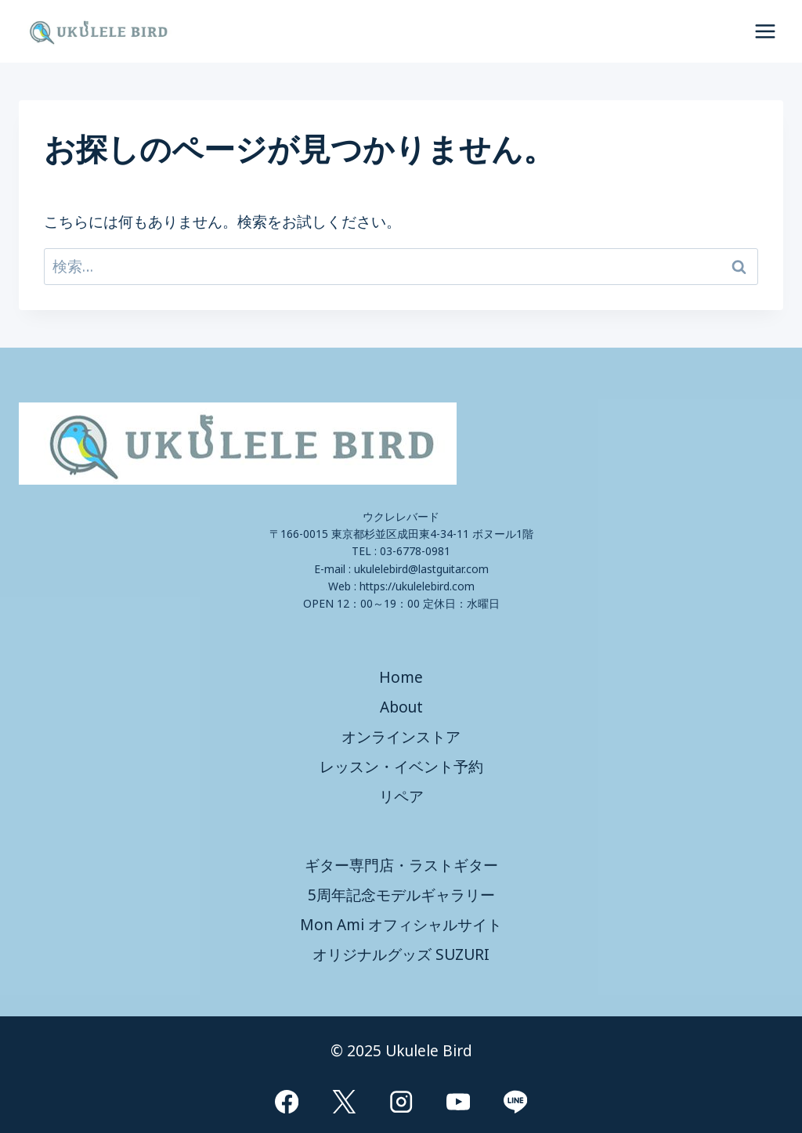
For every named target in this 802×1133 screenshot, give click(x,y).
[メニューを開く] (764, 31)
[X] (344, 1101)
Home (401, 677)
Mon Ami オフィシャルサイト (401, 925)
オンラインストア (401, 737)
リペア (401, 796)
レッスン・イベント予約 (401, 766)
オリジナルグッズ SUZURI (401, 954)
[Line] (516, 1101)
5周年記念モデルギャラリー (401, 895)
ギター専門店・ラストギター (401, 865)
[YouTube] (458, 1101)
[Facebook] (287, 1101)
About (401, 707)
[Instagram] (401, 1101)
